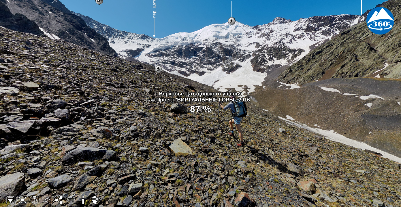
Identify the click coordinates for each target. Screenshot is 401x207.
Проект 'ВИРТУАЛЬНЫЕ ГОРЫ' (196, 100)
